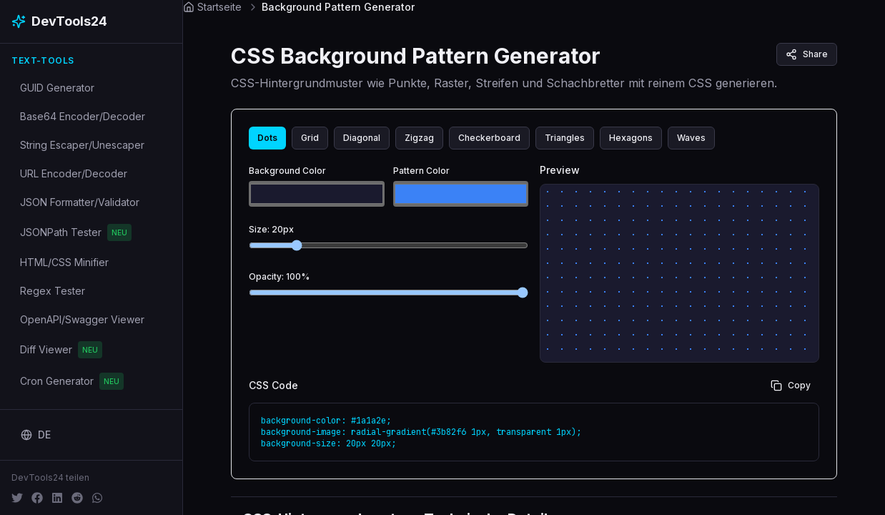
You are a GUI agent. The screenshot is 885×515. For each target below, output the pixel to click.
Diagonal (361, 137)
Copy (791, 385)
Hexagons (631, 137)
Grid (310, 137)
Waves (691, 137)
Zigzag (419, 137)
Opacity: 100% (279, 276)
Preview (560, 170)
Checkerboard (489, 137)
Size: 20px (271, 229)
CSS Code (273, 386)
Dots (267, 137)
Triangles (565, 137)
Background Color (287, 170)
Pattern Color (421, 170)
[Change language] (35, 434)
